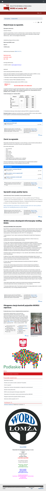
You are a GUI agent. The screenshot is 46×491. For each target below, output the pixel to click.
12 (29, 132)
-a (33, 22)
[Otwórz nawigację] (43, 1)
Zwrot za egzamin (7, 385)
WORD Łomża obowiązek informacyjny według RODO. (14, 391)
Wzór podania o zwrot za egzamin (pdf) (14, 173)
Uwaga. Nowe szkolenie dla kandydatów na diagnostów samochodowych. (18, 387)
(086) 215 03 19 (10, 321)
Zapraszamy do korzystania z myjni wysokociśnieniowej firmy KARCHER (18, 394)
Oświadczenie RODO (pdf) (11, 123)
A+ (38, 22)
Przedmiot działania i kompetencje (11, 373)
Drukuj (40, 135)
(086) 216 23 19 (18, 51)
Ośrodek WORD (14, 18)
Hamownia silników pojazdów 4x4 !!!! (11, 398)
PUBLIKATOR (40, 488)
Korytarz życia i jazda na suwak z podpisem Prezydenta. (15, 382)
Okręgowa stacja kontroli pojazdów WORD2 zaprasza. (14, 396)
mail (31, 488)
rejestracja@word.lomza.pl (16, 64)
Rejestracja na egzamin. (8, 380)
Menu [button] (39, 13)
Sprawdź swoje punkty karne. (9, 389)
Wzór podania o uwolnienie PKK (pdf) (13, 169)
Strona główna (7, 18)
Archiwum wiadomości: (8, 404)
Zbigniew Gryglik (34, 128)
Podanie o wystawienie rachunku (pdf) (14, 177)
